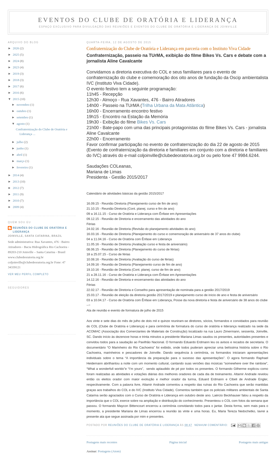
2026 (16, 48)
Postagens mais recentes (101, 442)
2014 (16, 175)
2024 (16, 61)
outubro (22, 111)
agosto (21, 123)
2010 (16, 200)
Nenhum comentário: (211, 425)
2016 (16, 92)
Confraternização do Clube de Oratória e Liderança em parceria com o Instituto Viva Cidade (168, 48)
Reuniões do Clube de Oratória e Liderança (40, 230)
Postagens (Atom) (109, 451)
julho (20, 142)
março (21, 161)
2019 (16, 73)
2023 (16, 67)
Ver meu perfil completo (28, 274)
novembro (23, 104)
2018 (16, 80)
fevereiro (23, 167)
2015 (16, 99)
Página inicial (178, 442)
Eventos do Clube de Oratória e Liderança (138, 19)
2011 (16, 194)
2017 (16, 86)
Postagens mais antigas (253, 442)
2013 (16, 181)
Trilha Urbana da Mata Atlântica (172, 105)
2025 (16, 54)
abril (20, 154)
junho (21, 148)
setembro (23, 117)
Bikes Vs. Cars (151, 122)
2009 (16, 207)
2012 (16, 188)
